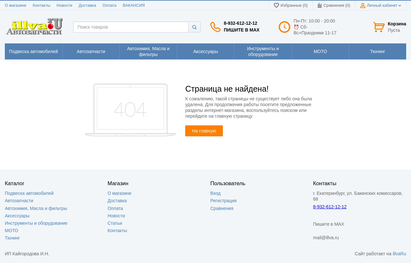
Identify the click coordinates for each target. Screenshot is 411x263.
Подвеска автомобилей (29, 193)
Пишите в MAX (241, 29)
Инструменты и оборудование (36, 223)
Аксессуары (17, 215)
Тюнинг (12, 237)
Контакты (41, 5)
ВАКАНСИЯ (134, 5)
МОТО (11, 230)
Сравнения (221, 208)
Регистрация (223, 200)
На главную (204, 130)
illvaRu (399, 253)
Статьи (115, 223)
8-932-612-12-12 (240, 23)
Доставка (87, 5)
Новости (64, 5)
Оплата (109, 5)
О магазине (15, 5)
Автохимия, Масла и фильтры (36, 208)
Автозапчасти (19, 200)
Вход (215, 193)
